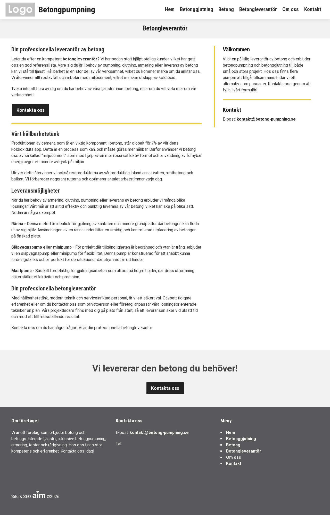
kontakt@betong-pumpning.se (266, 119)
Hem (170, 9)
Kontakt (312, 9)
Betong (226, 9)
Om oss (290, 9)
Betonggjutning (196, 9)
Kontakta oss (30, 110)
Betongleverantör (258, 9)
